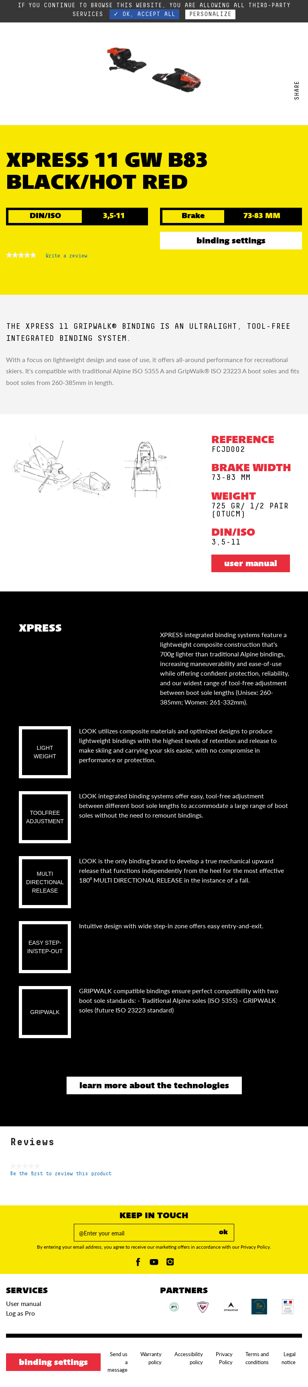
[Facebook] (138, 1264)
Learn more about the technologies (154, 1086)
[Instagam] (170, 1264)
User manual (250, 564)
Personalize (210, 14)
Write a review (66, 257)
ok (223, 1232)
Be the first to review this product (60, 1173)
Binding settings (231, 241)
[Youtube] (154, 1264)
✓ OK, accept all (144, 14)
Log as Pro (20, 1313)
